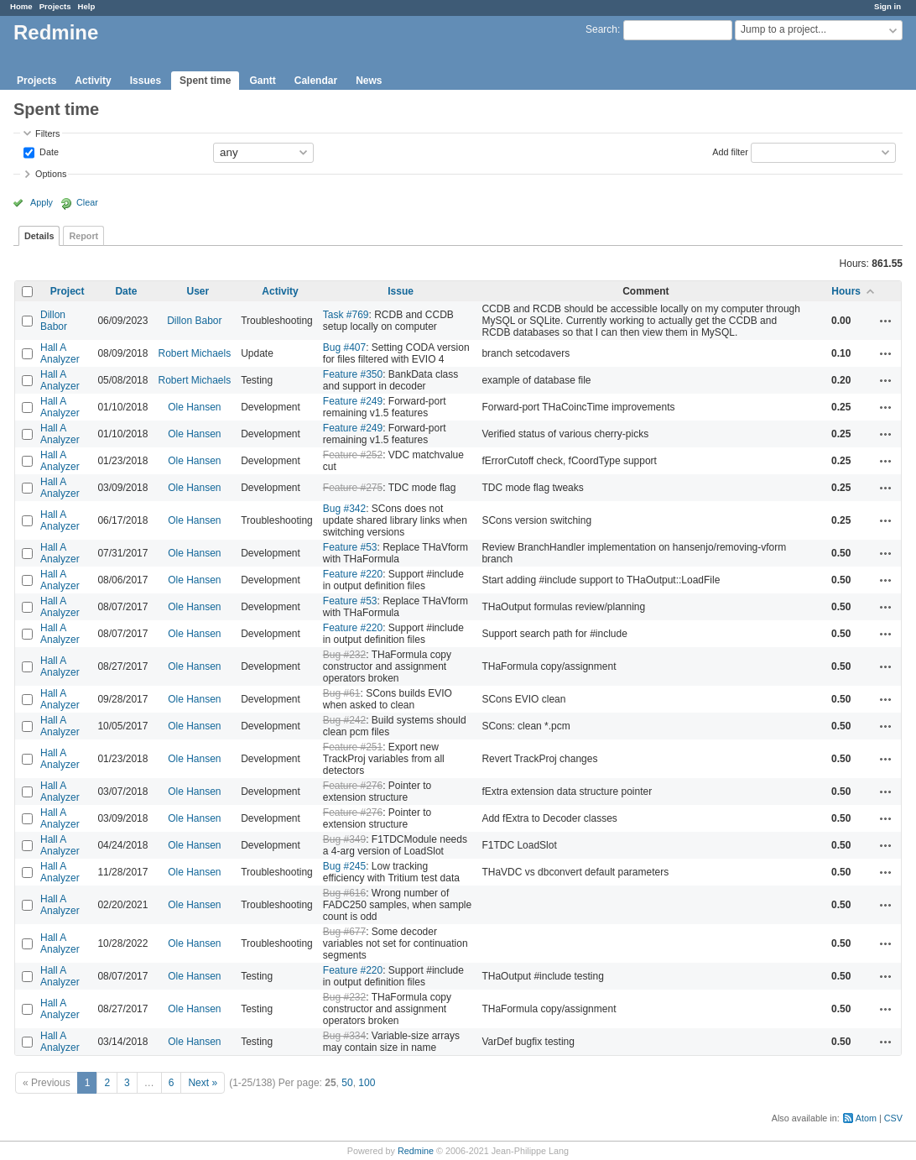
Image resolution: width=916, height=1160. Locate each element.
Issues (145, 80)
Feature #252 (353, 455)
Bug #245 (344, 866)
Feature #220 (353, 574)
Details (39, 236)
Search (601, 29)
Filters (47, 133)
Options (50, 174)
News (369, 80)
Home (21, 6)
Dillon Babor (53, 320)
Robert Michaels (194, 353)
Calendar (315, 80)
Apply (41, 202)
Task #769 (346, 315)
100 (366, 1083)
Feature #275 (353, 488)
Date (48, 151)
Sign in (887, 6)
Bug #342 (344, 509)
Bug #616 (344, 893)
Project (67, 291)
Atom (866, 1118)
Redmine (416, 1151)
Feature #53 (350, 547)
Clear (87, 202)
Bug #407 (344, 347)
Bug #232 (344, 655)
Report (83, 236)
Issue (401, 291)
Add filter (730, 151)
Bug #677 (344, 932)
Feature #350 (353, 374)
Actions (886, 320)
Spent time (205, 80)
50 (346, 1083)
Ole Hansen (194, 407)
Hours (846, 291)
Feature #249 (353, 401)
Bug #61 (342, 693)
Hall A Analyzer (60, 353)
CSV (893, 1118)
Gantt (262, 80)
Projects (55, 6)
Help (87, 6)
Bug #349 (344, 839)
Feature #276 (353, 786)
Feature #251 (353, 747)
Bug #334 (344, 1036)
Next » (202, 1083)
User (197, 291)
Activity (93, 80)
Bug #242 (344, 720)
